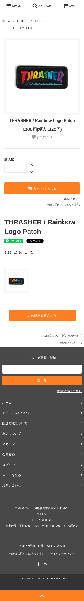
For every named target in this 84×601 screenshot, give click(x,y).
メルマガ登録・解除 (31, 545)
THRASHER (24, 28)
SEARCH (41, 5)
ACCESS (42, 514)
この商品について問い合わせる (62, 335)
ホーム (6, 21)
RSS (49, 545)
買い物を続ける (72, 342)
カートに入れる (42, 188)
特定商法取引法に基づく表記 (26, 553)
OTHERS (22, 21)
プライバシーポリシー (61, 553)
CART (70, 5)
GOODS (40, 21)
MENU (13, 5)
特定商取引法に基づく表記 (63, 204)
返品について (71, 198)
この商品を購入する (42, 315)
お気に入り (42, 137)
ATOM (61, 545)
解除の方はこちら (69, 391)
